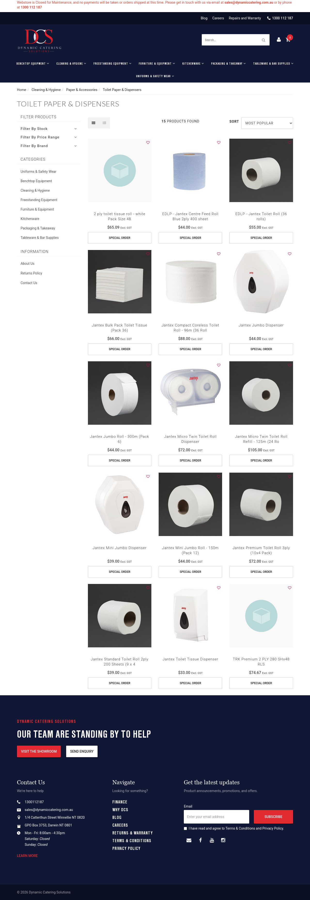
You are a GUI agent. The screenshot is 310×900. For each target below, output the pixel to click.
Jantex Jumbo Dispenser (261, 325)
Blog (204, 18)
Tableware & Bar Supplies (273, 63)
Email (188, 806)
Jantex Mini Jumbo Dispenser (120, 548)
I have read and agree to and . (234, 828)
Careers (218, 18)
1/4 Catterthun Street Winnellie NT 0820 (55, 817)
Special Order (119, 238)
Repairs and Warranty (245, 18)
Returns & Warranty (132, 832)
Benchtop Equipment (32, 63)
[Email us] (189, 840)
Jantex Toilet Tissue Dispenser (190, 659)
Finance (119, 801)
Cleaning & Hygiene (71, 63)
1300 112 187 (282, 18)
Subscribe (273, 817)
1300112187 (34, 802)
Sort (233, 121)
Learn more (27, 856)
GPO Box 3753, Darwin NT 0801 (48, 825)
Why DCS (120, 809)
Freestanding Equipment (112, 63)
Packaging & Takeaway (228, 63)
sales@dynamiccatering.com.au (49, 810)
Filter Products (38, 117)
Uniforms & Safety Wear (155, 76)
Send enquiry (82, 751)
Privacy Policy (126, 848)
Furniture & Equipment (157, 63)
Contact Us (29, 283)
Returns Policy (31, 273)
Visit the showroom (39, 751)
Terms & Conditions (131, 840)
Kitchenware (193, 63)
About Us (27, 263)
